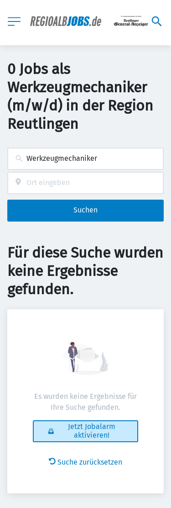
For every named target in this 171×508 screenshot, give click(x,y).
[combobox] (85, 159)
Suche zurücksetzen (85, 462)
